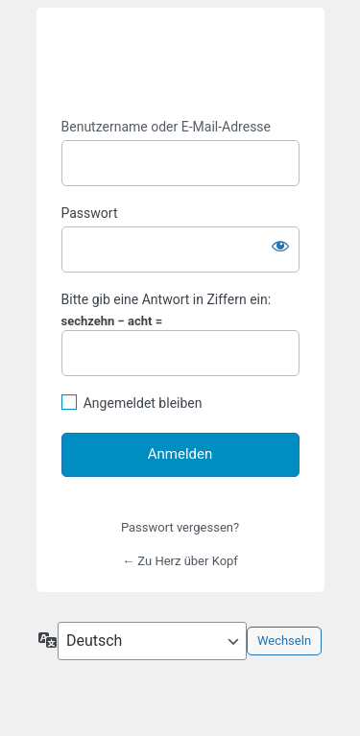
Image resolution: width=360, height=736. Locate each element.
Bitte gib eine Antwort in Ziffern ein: (166, 299)
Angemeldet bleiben (143, 403)
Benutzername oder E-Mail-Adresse (166, 126)
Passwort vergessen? (180, 527)
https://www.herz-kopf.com (180, 63)
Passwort (89, 213)
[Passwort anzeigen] (280, 245)
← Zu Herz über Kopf (180, 561)
